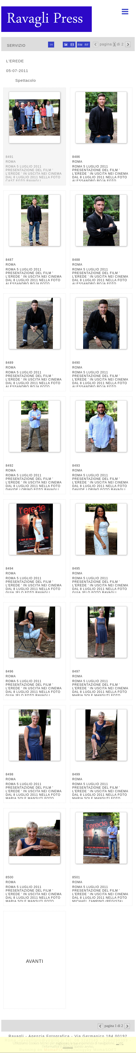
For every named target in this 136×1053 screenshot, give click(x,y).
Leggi (119, 1043)
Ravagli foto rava (47, 19)
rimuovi (68, 1046)
